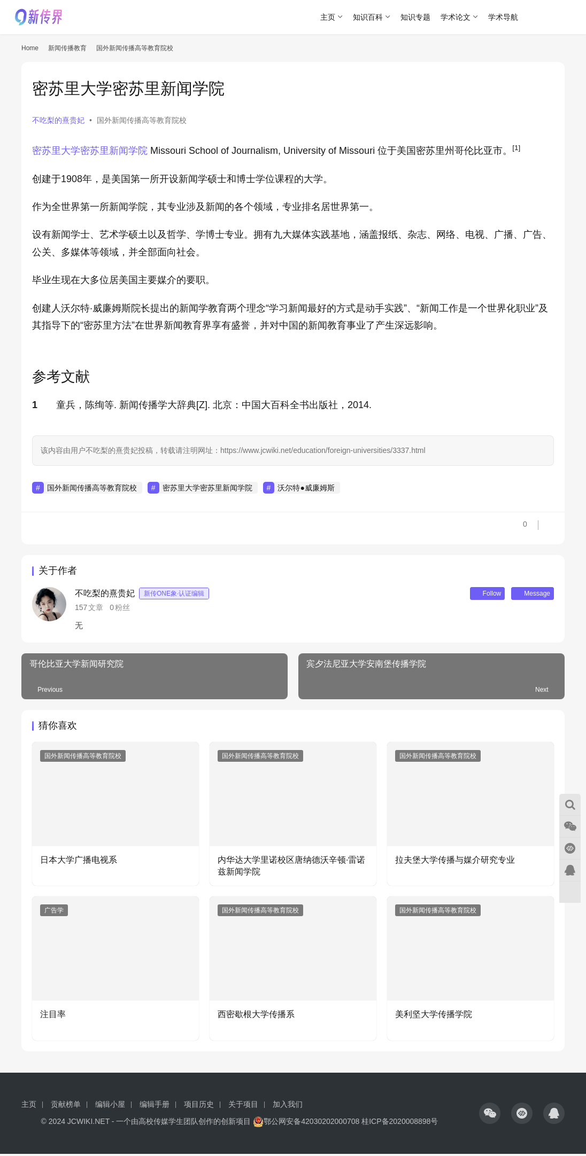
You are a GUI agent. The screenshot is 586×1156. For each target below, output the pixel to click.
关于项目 (243, 1106)
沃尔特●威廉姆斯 (305, 487)
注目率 (55, 1016)
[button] (516, 150)
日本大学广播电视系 (78, 861)
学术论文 (456, 17)
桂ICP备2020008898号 (399, 1123)
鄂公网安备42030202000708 (306, 1123)
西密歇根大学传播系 (256, 1016)
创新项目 (236, 1123)
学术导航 (503, 17)
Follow (473, 594)
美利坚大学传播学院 (433, 1016)
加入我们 (288, 1106)
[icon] (489, 1115)
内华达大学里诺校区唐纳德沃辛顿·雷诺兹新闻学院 (291, 867)
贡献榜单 (66, 1106)
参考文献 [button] (61, 377)
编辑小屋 (110, 1106)
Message (527, 594)
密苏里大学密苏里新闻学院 (90, 150)
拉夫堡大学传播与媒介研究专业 (455, 861)
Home (29, 48)
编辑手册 (154, 1106)
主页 (327, 17)
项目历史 (199, 1106)
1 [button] (34, 405)
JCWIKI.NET (88, 1123)
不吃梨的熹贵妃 (58, 120)
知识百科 (368, 17)
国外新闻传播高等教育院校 (142, 120)
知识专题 (415, 17)
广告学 (54, 912)
